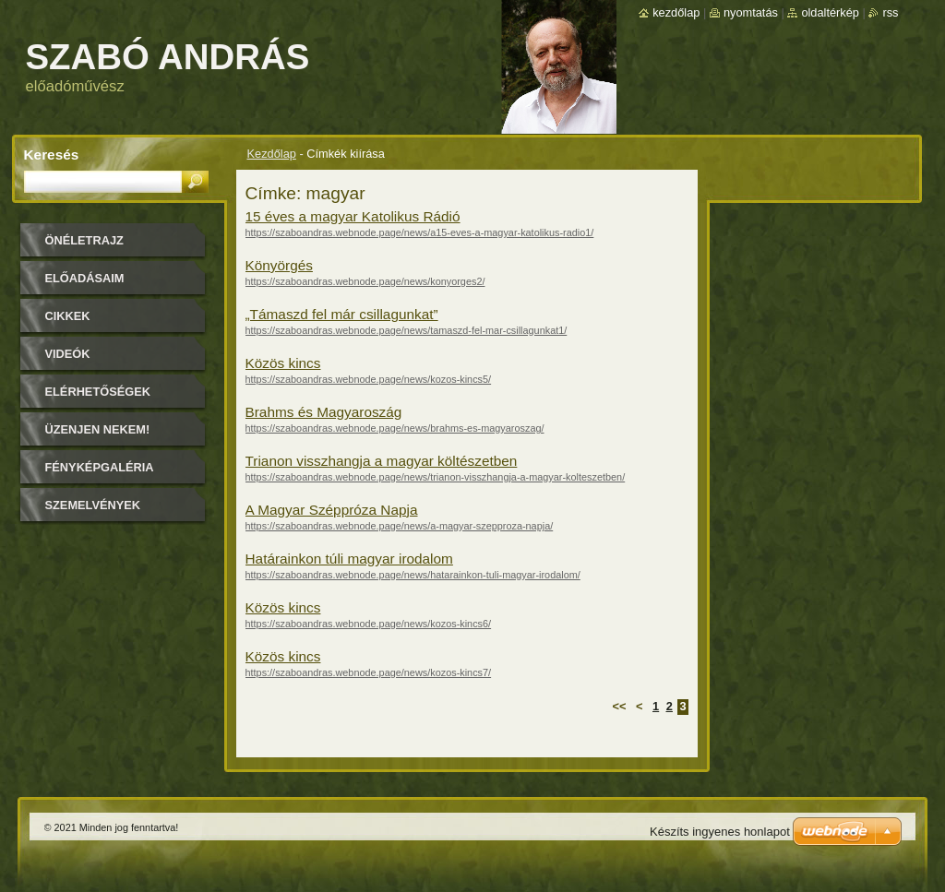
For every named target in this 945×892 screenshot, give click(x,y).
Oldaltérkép (830, 12)
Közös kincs (283, 363)
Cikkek (67, 316)
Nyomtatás (751, 12)
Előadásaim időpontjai (85, 284)
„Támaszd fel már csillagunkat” (341, 314)
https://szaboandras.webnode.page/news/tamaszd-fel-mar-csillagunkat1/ (406, 330)
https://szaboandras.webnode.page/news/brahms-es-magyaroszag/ (394, 428)
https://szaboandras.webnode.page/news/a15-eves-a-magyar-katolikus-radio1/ (419, 232)
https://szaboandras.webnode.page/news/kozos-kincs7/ (368, 672)
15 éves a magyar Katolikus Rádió (353, 216)
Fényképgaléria (99, 467)
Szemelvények (93, 505)
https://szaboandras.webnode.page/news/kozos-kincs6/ (368, 623)
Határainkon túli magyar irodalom (349, 558)
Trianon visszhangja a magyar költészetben (381, 461)
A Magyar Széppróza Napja (331, 509)
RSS (890, 12)
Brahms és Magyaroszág (323, 412)
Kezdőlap (271, 154)
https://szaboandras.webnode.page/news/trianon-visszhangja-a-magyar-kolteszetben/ (435, 476)
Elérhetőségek (97, 391)
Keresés (51, 154)
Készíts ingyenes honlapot (720, 831)
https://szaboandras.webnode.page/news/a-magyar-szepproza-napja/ (399, 525)
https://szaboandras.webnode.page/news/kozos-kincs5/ (368, 379)
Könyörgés (279, 265)
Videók (67, 354)
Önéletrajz (84, 240)
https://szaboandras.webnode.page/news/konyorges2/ (365, 281)
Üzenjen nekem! (97, 429)
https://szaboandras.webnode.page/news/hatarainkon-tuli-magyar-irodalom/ (412, 574)
